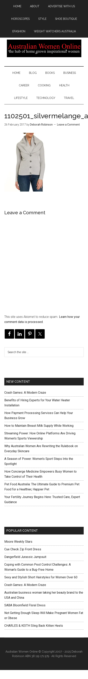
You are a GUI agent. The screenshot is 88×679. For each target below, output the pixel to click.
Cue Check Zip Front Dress (22, 549)
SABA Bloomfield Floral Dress (24, 605)
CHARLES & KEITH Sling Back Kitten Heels (33, 625)
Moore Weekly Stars (18, 541)
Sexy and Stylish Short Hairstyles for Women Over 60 (40, 577)
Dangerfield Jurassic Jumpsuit (25, 557)
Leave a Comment (68, 124)
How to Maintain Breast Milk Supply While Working (38, 426)
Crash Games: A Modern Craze (25, 392)
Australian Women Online (43, 48)
